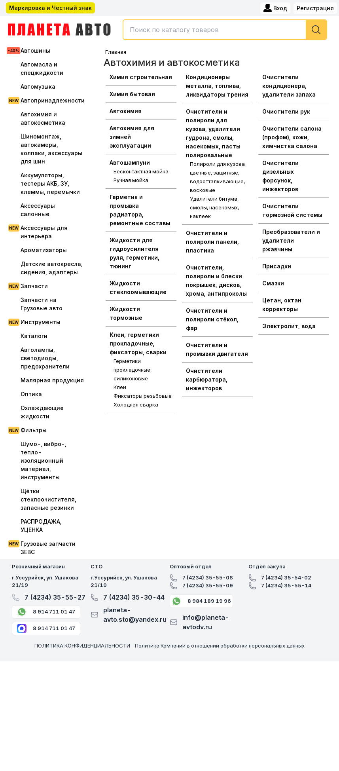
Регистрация (315, 8)
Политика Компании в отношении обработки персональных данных (220, 645)
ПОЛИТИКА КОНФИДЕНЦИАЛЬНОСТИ (82, 645)
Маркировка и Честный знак (50, 7)
